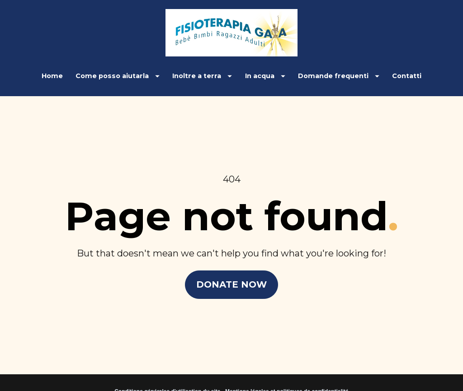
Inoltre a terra (202, 76)
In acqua (265, 76)
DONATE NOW (231, 280)
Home (52, 76)
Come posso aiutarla (118, 76)
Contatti (406, 76)
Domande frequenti (338, 76)
